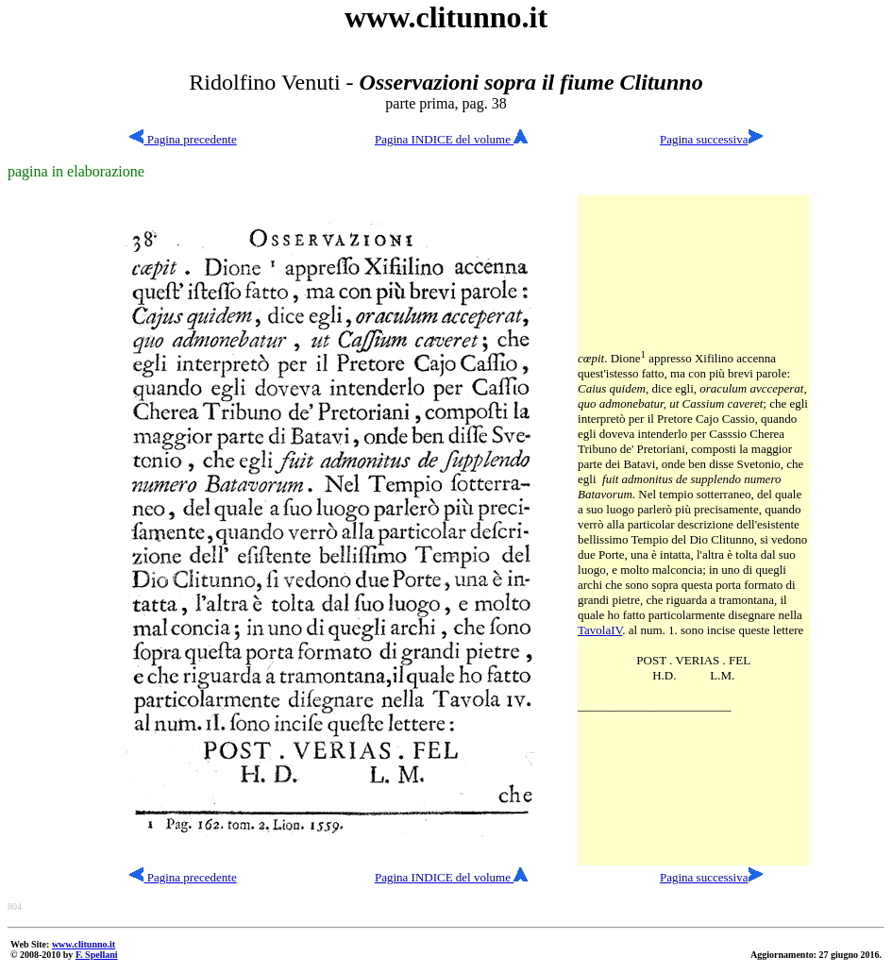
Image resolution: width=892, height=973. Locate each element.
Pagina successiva (704, 139)
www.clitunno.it (83, 944)
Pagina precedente (182, 139)
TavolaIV (600, 630)
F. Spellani (97, 954)
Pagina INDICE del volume (451, 139)
